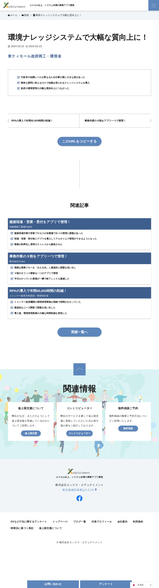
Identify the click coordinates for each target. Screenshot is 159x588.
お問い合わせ (52, 584)
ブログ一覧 (79, 551)
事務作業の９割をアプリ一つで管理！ (105, 122)
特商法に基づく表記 (22, 557)
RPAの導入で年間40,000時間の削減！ (32, 122)
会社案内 (122, 551)
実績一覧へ (79, 361)
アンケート (106, 584)
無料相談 (128, 457)
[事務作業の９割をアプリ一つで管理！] (79, 284)
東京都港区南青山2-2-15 (78, 519)
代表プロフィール (102, 551)
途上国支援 (31, 462)
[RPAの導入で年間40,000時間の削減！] (79, 327)
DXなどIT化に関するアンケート (29, 551)
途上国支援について (50, 557)
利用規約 (138, 551)
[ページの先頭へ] (79, 399)
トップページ (60, 551)
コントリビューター (79, 462)
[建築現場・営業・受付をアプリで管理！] (79, 240)
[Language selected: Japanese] (141, 585)
